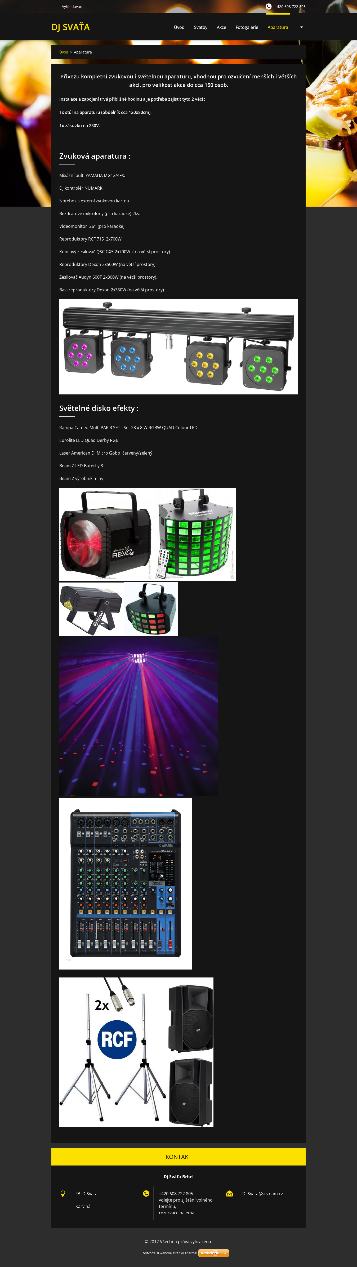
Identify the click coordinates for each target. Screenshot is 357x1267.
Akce (221, 27)
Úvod (179, 27)
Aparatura (278, 27)
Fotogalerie (247, 27)
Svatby (200, 27)
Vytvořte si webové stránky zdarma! (170, 1253)
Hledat (54, 6)
